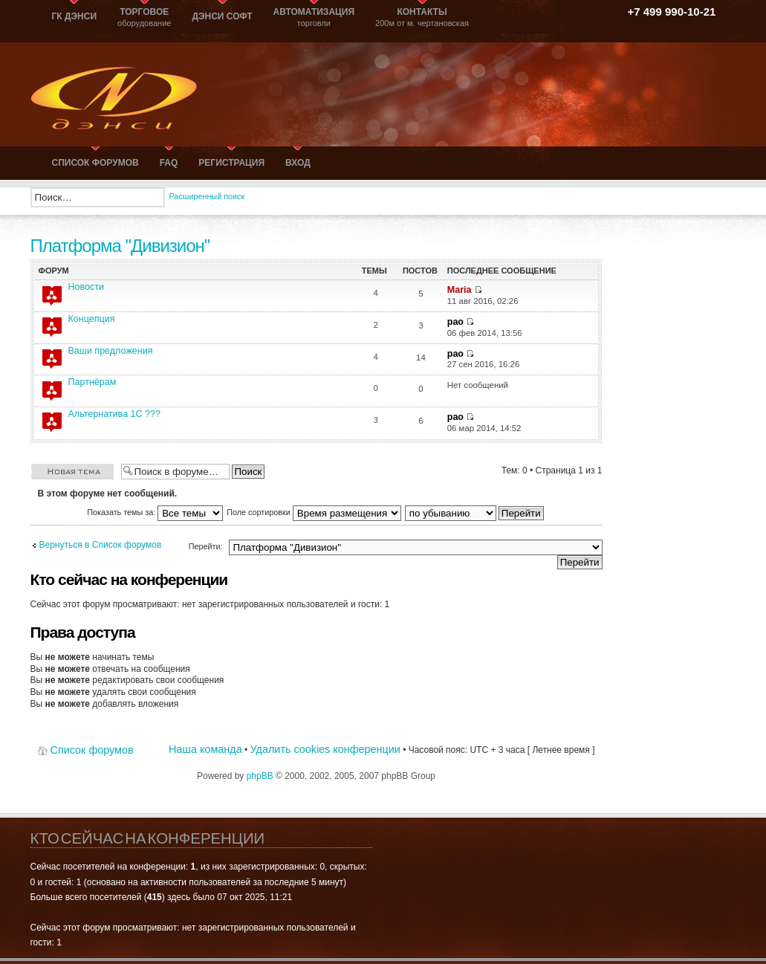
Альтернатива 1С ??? (114, 414)
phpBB (260, 776)
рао (455, 322)
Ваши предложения (110, 351)
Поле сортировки (314, 512)
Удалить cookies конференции (325, 749)
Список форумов (92, 750)
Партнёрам (92, 382)
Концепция (91, 319)
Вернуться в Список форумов (100, 545)
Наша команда (205, 749)
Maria (459, 290)
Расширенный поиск (207, 196)
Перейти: (206, 546)
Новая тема (72, 471)
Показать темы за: (155, 512)
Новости (86, 287)
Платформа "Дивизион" (120, 246)
